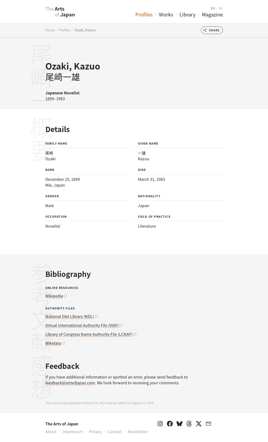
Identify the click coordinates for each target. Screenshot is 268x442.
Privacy (95, 431)
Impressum (72, 431)
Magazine (212, 14)
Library (187, 14)
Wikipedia (54, 296)
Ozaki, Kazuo (85, 30)
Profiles (143, 14)
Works (166, 14)
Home (50, 30)
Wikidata (53, 343)
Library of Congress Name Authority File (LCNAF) (88, 334)
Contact (115, 431)
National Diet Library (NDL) (69, 316)
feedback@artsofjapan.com (70, 383)
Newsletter (138, 431)
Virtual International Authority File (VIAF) (82, 325)
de (221, 8)
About (50, 431)
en (213, 8)
